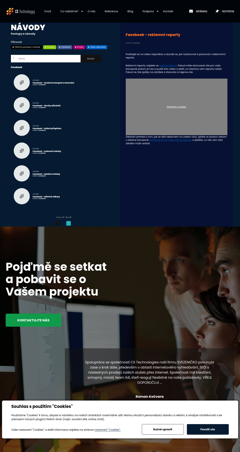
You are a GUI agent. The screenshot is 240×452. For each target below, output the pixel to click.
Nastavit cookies (176, 107)
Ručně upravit (162, 429)
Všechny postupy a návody (27, 47)
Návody (28, 27)
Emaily (80, 47)
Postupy (50, 47)
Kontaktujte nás (34, 320)
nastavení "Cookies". (107, 430)
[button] (69, 11)
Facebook (65, 47)
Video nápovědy (98, 47)
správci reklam (168, 65)
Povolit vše (207, 429)
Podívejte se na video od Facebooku (171, 140)
